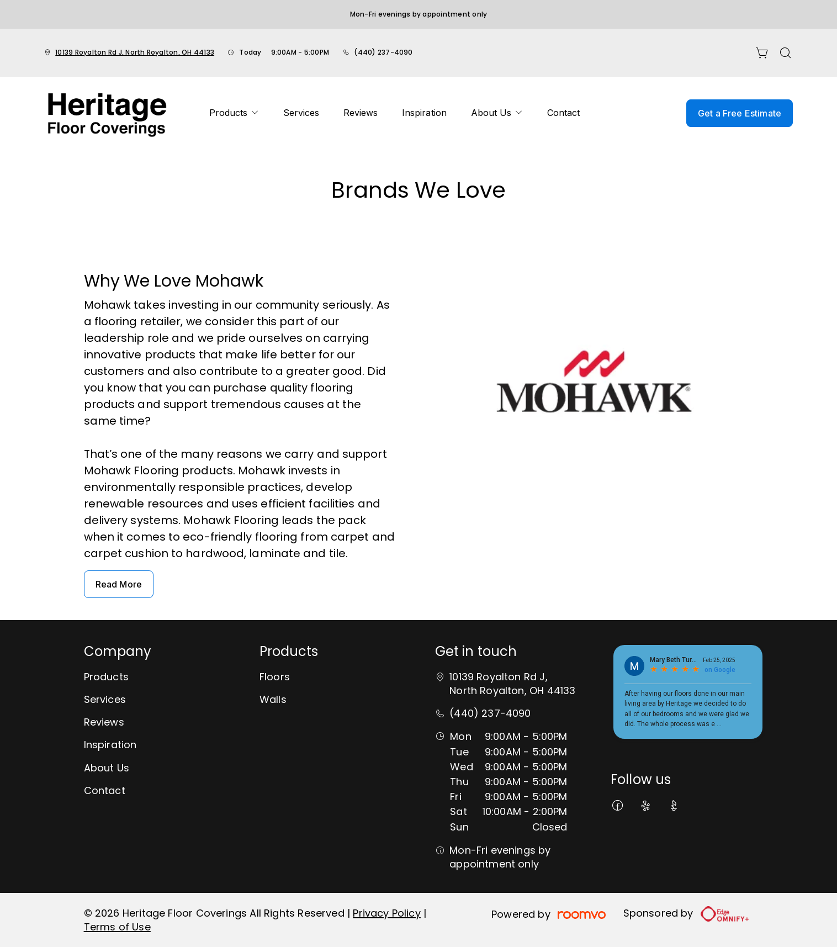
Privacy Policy (387, 913)
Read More (119, 584)
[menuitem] (234, 113)
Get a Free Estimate (739, 113)
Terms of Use (117, 927)
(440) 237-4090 (383, 52)
